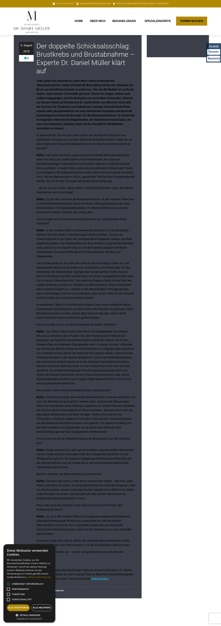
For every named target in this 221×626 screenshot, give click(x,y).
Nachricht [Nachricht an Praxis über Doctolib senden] (214, 58)
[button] (29, 615)
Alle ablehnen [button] (41, 607)
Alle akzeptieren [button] (18, 607)
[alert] (29, 583)
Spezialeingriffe (159, 21)
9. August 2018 (26, 48)
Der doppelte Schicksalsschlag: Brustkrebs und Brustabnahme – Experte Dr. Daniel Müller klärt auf (85, 58)
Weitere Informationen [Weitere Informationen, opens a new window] (39, 577)
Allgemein (59, 590)
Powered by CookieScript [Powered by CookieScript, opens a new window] (29, 619)
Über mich (97, 21)
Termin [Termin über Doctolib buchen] (214, 52)
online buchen (100, 578)
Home (79, 21)
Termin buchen (191, 21)
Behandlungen (125, 21)
